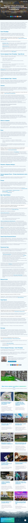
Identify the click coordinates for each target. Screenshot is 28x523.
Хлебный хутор (9, 192)
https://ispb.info (14, 51)
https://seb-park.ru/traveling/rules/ (9, 93)
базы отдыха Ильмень (10, 343)
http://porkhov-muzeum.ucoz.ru (20, 311)
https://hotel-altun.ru (21, 297)
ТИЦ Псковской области (12, 149)
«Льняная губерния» (9, 190)
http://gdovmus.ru (3, 69)
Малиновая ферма (5, 191)
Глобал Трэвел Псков (15, 209)
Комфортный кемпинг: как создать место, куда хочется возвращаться (20, 482)
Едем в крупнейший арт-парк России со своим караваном (21, 443)
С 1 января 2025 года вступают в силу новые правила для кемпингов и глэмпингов (20, 404)
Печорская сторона (24, 188)
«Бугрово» (24, 255)
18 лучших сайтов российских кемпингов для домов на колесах (6, 463)
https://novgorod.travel (16, 338)
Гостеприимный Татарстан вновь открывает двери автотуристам (6, 403)
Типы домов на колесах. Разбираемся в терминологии (7, 443)
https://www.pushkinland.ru (7, 254)
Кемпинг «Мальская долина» (5, 212)
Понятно (2, 521)
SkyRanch (2, 227)
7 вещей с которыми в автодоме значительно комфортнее (5, 482)
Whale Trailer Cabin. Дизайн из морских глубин (6, 424)
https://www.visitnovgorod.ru (7, 338)
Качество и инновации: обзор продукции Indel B (21, 463)
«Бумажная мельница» (16, 190)
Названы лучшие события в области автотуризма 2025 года (20, 502)
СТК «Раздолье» (16, 151)
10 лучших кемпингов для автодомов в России (6, 502)
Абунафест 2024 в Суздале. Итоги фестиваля (20, 424)
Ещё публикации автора (12, 361)
